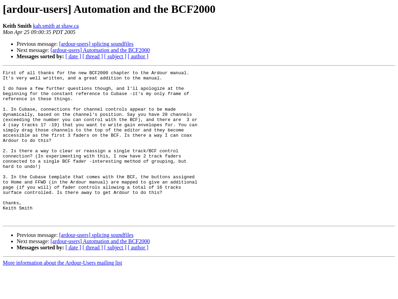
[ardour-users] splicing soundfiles (96, 44)
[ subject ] (115, 56)
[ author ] (138, 56)
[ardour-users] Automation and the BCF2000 (100, 50)
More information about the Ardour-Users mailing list (62, 293)
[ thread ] (92, 56)
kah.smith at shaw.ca (56, 26)
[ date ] (73, 56)
